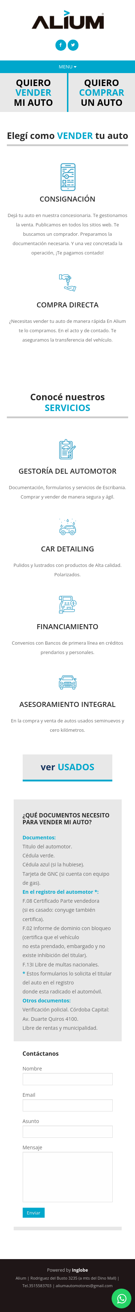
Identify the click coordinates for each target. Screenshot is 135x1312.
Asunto (31, 1121)
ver (67, 767)
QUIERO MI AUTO (33, 92)
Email (29, 1094)
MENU (67, 66)
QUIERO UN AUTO (101, 92)
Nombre (32, 1068)
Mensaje (32, 1147)
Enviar (34, 1212)
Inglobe (80, 1270)
